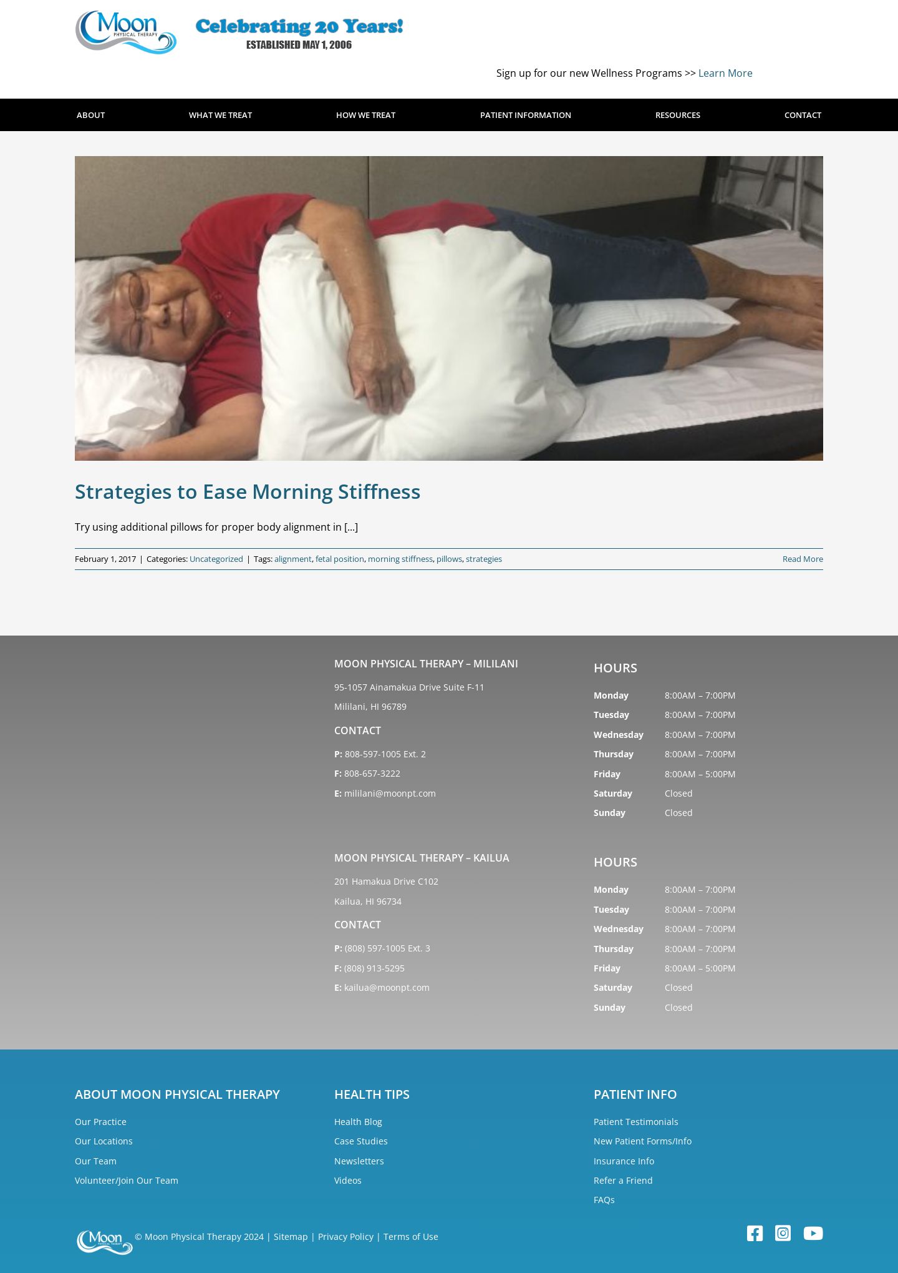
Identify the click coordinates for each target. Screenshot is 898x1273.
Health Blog (358, 1122)
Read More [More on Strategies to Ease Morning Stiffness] (803, 558)
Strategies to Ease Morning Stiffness (248, 491)
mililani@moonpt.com (390, 793)
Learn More (725, 73)
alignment (293, 558)
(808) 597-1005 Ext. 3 (387, 948)
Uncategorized (216, 558)
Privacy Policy (346, 1236)
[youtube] (813, 1234)
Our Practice (101, 1122)
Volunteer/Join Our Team (126, 1180)
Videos (348, 1180)
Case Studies (361, 1141)
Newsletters (359, 1161)
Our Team (96, 1161)
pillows (449, 558)
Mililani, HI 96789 (370, 706)
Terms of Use (411, 1236)
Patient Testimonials (636, 1122)
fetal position (340, 558)
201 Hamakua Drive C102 (386, 881)
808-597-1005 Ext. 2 (385, 754)
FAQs (604, 1200)
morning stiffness (400, 558)
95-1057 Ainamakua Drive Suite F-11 (409, 687)
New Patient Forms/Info (643, 1141)
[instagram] (783, 1234)
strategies (484, 558)
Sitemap (291, 1236)
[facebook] (755, 1234)
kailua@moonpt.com (387, 987)
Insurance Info (624, 1161)
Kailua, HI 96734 (368, 901)
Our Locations (104, 1141)
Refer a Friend (623, 1180)
